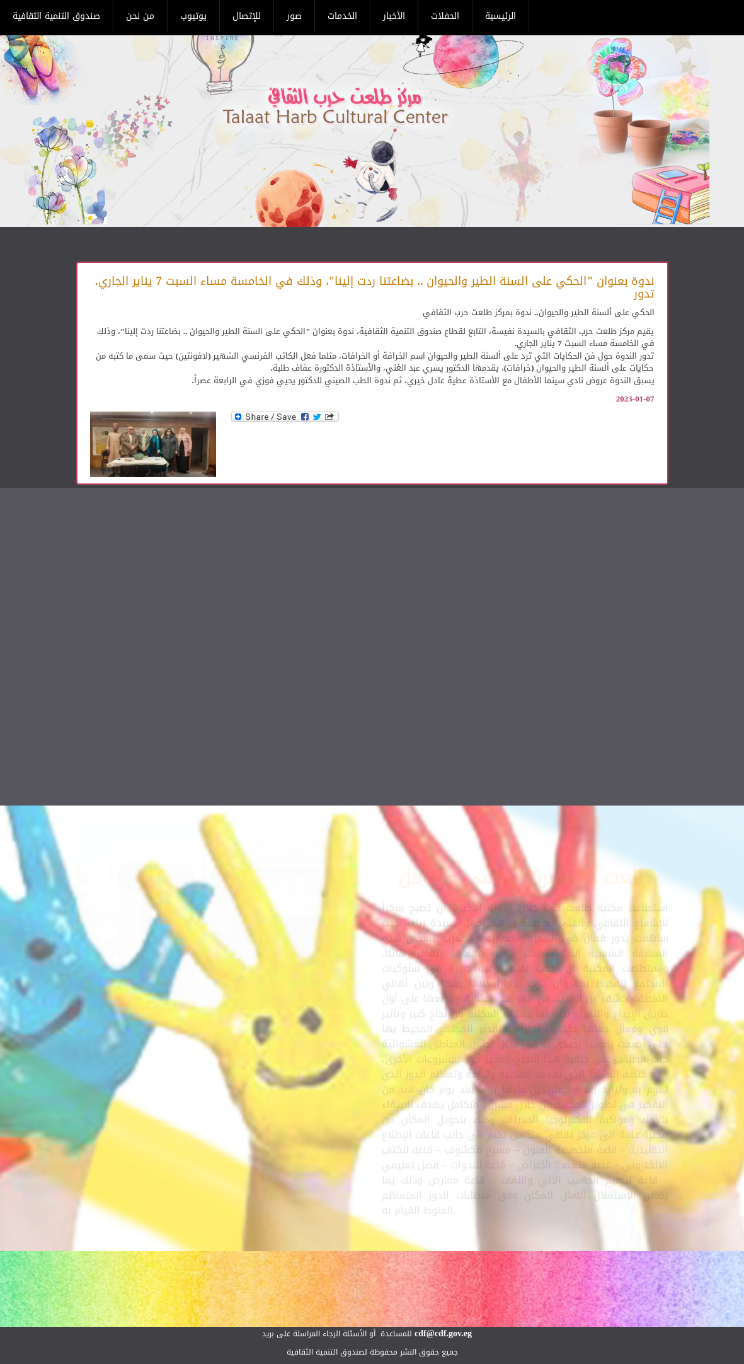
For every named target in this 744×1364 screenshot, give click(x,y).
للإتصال (246, 16)
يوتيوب (193, 16)
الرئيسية (500, 16)
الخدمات (342, 16)
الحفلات (445, 16)
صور (294, 16)
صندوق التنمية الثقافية (56, 16)
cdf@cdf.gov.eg (443, 1333)
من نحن (140, 16)
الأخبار (394, 16)
